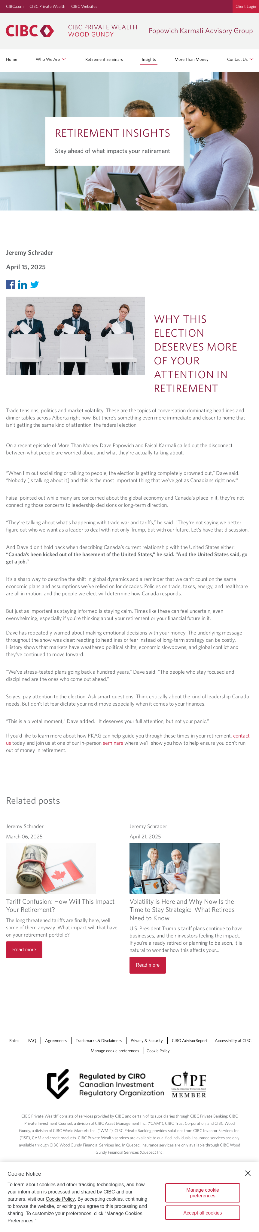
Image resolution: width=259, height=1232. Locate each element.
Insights (149, 59)
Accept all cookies (203, 1212)
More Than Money (192, 59)
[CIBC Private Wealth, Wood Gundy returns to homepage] (74, 31)
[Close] (247, 1173)
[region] (129, 1197)
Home (11, 59)
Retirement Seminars (104, 59)
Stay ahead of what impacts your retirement (112, 150)
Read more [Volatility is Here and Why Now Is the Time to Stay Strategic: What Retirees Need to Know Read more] (148, 965)
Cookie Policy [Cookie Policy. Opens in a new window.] (60, 1199)
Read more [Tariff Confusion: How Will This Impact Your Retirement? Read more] (24, 949)
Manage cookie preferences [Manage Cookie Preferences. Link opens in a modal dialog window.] (115, 1050)
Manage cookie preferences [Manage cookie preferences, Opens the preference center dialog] (202, 1192)
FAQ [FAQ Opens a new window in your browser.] (32, 1040)
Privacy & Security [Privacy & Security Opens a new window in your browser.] (147, 1040)
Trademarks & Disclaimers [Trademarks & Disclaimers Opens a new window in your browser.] (99, 1040)
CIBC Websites (84, 6)
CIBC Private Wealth (47, 6)
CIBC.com (14, 6)
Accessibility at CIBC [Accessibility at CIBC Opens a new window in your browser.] (233, 1040)
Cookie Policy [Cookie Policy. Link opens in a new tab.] (158, 1050)
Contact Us (240, 59)
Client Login (246, 6)
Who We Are (51, 59)
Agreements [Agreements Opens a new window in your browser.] (56, 1040)
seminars (113, 743)
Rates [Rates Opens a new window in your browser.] (14, 1040)
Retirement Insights (112, 132)
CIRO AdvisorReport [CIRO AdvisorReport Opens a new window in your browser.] (189, 1040)
